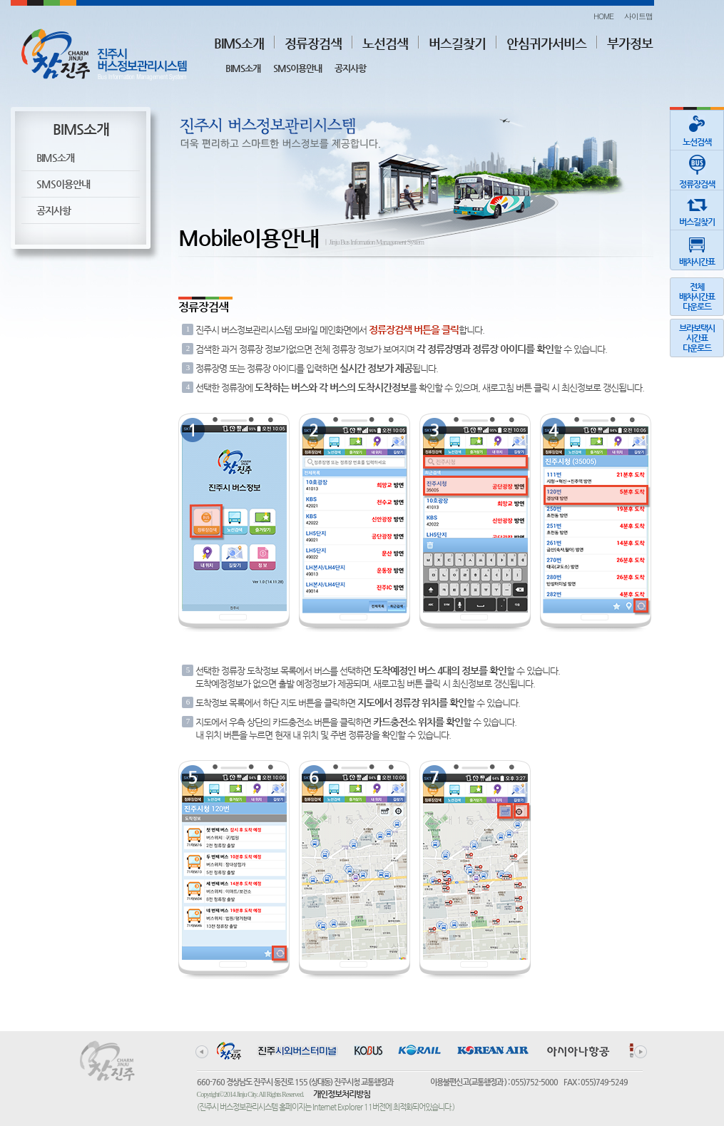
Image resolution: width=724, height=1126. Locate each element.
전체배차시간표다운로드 (697, 297)
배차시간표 (697, 248)
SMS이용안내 (297, 68)
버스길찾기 (457, 43)
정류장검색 (313, 43)
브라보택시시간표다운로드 (697, 338)
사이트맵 (638, 16)
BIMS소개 (239, 43)
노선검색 (385, 43)
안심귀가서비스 (546, 43)
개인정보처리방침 (341, 1094)
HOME (603, 16)
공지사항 (350, 68)
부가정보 (630, 43)
